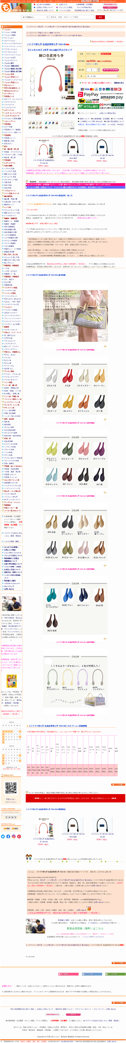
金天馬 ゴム (8, 368)
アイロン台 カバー (11, 380)
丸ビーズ (7, 99)
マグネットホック (10, 330)
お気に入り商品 (10, 550)
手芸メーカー (43, 33)
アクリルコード (10, 341)
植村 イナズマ (55, 33)
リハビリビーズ (10, 107)
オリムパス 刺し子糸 (11, 257)
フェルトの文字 (10, 58)
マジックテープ (10, 629)
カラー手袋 (8, 127)
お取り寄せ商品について (13, 564)
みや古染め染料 (10, 430)
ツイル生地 (8, 452)
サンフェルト (9, 38)
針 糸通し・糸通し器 (11, 393)
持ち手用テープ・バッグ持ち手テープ (52, 35)
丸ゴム (13, 355)
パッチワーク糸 (10, 290)
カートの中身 (118, 119)
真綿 (12, 472)
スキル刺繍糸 (9, 246)
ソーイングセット (10, 296)
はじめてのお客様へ (44, 4)
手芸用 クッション (11, 477)
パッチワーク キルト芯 (12, 485)
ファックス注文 (65, 10)
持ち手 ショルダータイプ (12, 499)
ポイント (116, 10)
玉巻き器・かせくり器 (12, 202)
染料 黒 (7, 422)
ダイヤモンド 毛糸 (11, 180)
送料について (85, 119)
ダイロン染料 (9, 427)
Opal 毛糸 (7, 188)
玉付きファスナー (10, 313)
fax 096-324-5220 (67, 1041)
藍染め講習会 (17, 436)
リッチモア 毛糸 (10, 171)
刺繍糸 (4, 626)
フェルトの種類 (10, 35)
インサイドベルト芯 (11, 304)
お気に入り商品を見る (108, 113)
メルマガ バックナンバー (12, 583)
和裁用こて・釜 (10, 274)
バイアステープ (10, 344)
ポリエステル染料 (10, 433)
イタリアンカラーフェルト (12, 55)
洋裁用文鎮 (8, 285)
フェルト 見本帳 (10, 32)
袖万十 (11, 279)
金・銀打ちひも (10, 335)
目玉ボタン (8, 143)
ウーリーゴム (9, 366)
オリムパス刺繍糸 (10, 240)
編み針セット (9, 204)
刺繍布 (6, 224)
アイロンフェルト (10, 49)
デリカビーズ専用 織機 (12, 118)
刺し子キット (9, 263)
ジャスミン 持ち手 (11, 497)
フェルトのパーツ (10, 60)
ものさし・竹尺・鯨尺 (12, 302)
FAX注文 (120, 124)
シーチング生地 (10, 447)
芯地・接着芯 (9, 463)
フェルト (17, 623)
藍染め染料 (7, 436)
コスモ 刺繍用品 (10, 235)
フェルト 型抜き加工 (11, 66)
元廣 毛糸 (7, 182)
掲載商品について (10, 561)
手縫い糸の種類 (10, 413)
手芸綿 (6, 469)
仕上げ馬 (7, 282)
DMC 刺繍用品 (9, 227)
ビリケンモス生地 (10, 444)
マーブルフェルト (10, 52)
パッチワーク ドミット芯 (12, 488)
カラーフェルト (10, 41)
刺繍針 (12, 391)
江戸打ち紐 (8, 338)
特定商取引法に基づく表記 (84, 10)
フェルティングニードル (13, 80)
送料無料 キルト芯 (11, 483)
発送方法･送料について (45, 10)
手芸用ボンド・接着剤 (12, 130)
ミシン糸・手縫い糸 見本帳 (12, 416)
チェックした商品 (65, 7)
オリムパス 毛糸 (10, 177)
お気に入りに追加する (87, 113)
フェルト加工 (9, 63)
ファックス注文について (13, 555)
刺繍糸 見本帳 (9, 252)
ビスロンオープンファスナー (12, 321)
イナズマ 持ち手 (10, 494)
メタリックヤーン (10, 349)
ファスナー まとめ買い (12, 324)
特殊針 (6, 391)
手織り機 (14, 199)
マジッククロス (13, 632)
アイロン (7, 374)
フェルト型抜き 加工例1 (13, 69)
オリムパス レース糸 (11, 210)
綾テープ (7, 346)
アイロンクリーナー (11, 377)
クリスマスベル (16, 152)
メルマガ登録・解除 (11, 541)
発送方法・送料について (13, 572)
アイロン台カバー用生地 (13, 458)
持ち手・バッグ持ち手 (48, 880)
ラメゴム (7, 357)
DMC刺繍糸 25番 (10, 232)
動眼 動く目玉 (9, 141)
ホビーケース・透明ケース (12, 132)
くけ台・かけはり (10, 271)
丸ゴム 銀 (7, 363)
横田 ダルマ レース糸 (12, 213)
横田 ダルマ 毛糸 (10, 174)
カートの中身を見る (84, 7)
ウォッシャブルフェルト (13, 43)
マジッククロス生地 (11, 460)
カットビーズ (17, 99)
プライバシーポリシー (83, 1009)
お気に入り (63, 4)
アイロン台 (16, 374)
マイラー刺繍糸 (10, 243)
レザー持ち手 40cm (75, 35)
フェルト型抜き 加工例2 (13, 71)
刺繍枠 (13, 224)
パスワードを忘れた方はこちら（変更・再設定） (102, 1020)
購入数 (81, 70)
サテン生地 (8, 455)
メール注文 (111, 124)
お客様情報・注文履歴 (84, 4)
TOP (11, 1009)
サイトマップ (9, 586)
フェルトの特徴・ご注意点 (12, 566)
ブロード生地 (9, 449)
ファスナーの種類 (10, 310)
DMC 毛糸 (8, 185)
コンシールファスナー (12, 315)
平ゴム (6, 355)
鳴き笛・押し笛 (10, 157)
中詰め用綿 (15, 469)
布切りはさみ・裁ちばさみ (12, 299)
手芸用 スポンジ (10, 474)
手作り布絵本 (9, 618)
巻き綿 (18, 472)
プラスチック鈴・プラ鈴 (13, 155)
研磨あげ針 (15, 388)
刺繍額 (16, 221)
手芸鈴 (6, 152)
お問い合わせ (9, 589)
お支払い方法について (45, 7)
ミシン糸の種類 (10, 410)
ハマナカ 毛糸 (9, 168)
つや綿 (6, 472)
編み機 (6, 199)
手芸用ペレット (10, 138)
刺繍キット (8, 221)
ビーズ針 (18, 391)
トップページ (31, 33)
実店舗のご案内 (10, 581)
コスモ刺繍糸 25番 (11, 238)
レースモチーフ (10, 215)
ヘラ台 (6, 268)
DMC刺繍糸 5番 (10, 229)
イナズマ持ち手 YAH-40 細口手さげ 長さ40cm (75, 880)
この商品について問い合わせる (91, 121)
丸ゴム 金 (7, 360)
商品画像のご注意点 (11, 558)
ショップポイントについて (12, 553)
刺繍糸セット (8, 249)
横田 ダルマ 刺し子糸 (12, 260)
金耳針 (6, 388)
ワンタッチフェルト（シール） (13, 46)
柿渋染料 (7, 424)
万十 (5, 279)
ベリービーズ (9, 105)
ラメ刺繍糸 (17, 249)
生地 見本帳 (8, 441)
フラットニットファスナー (12, 318)
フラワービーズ (10, 102)
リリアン (15, 346)
